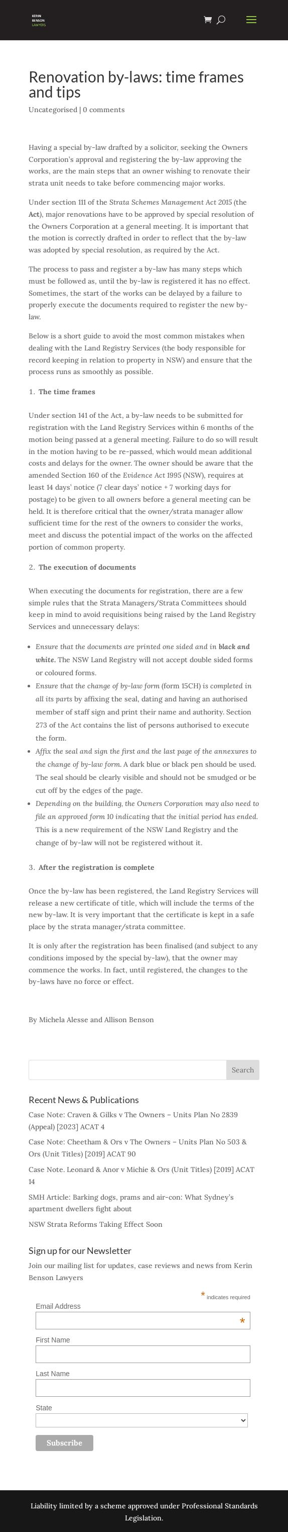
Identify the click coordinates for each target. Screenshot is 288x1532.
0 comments (104, 109)
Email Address (140, 1306)
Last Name (53, 1374)
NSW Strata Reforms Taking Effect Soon (96, 1224)
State (44, 1408)
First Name (53, 1340)
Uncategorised (53, 109)
